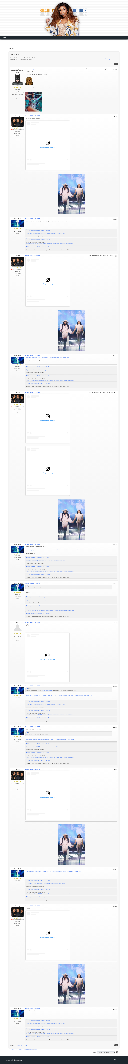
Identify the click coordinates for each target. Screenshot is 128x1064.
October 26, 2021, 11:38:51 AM (32, 392)
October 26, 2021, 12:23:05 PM (32, 1008)
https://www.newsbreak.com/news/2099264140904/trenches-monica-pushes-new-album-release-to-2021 (53, 871)
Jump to (95, 1052)
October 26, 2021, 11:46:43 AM (32, 726)
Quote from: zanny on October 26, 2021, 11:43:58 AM (39, 246)
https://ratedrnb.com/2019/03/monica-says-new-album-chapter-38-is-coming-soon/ (45, 233)
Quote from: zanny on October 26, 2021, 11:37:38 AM (39, 230)
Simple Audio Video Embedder (11, 1060)
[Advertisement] (64, 41)
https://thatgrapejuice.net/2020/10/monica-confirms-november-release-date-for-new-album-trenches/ (50, 243)
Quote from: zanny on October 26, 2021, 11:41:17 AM (39, 239)
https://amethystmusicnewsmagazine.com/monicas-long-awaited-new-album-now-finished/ (49, 739)
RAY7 (17, 622)
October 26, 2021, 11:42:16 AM (32, 583)
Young (18, 116)
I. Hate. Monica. (17, 219)
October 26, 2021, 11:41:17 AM (32, 544)
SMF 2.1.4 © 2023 (8, 1059)
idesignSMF (20, 1060)
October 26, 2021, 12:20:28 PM (32, 906)
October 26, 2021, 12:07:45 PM (32, 769)
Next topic (115, 59)
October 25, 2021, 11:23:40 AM (32, 69)
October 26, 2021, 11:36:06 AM (32, 255)
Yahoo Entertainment (47, 690)
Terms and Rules (119, 1059)
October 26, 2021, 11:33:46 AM (32, 116)
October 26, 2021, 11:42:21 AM (32, 622)
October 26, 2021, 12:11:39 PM (32, 869)
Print (116, 64)
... (25, 1045)
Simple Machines (16, 1059)
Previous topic (107, 59)
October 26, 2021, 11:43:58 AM (32, 686)
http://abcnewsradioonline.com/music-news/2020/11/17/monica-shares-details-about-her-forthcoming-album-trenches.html (58, 695)
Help (114, 1059)
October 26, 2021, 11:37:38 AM (32, 355)
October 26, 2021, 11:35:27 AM (32, 218)
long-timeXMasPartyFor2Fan (17, 70)
